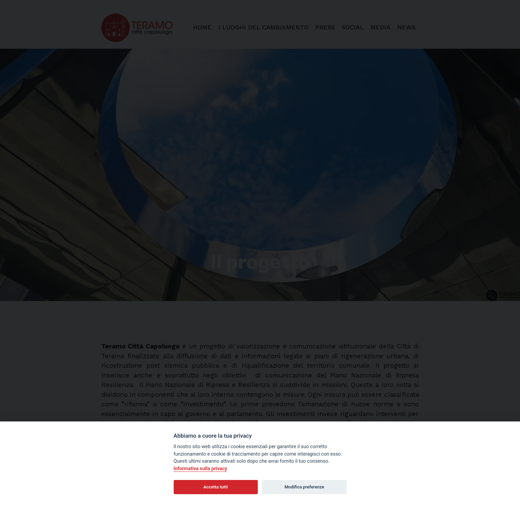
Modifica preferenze (304, 486)
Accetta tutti (215, 486)
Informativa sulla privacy (200, 469)
